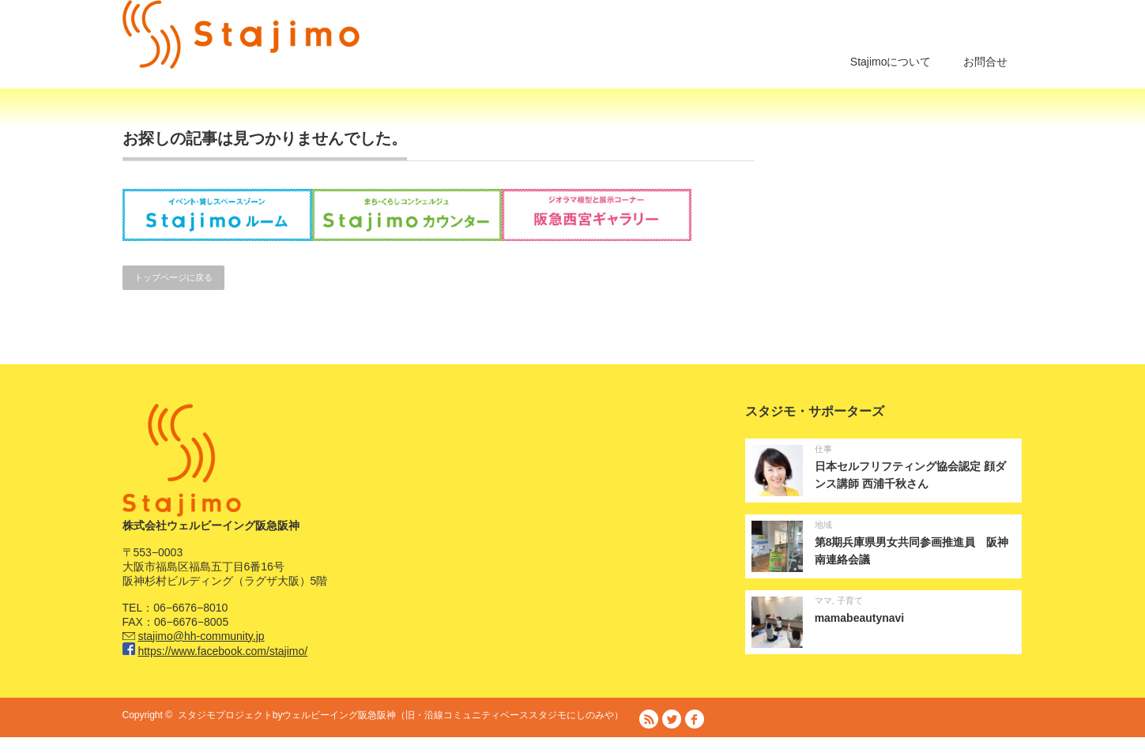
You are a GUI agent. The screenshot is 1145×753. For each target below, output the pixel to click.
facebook (694, 719)
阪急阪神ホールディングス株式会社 (834, 745)
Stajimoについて (891, 61)
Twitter (671, 719)
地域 (823, 524)
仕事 (823, 449)
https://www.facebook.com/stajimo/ (222, 651)
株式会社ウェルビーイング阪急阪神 (672, 745)
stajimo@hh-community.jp (200, 636)
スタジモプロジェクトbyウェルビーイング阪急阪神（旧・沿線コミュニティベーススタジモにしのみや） (401, 715)
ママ (823, 600)
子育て (850, 600)
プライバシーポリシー (975, 745)
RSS (648, 719)
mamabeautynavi (860, 618)
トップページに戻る (173, 277)
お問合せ (985, 61)
